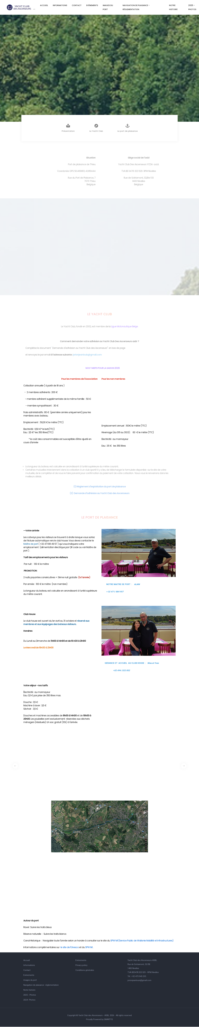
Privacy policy (81, 965)
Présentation (68, 128)
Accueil (44, 5)
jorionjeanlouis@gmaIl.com (139, 980)
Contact (76, 5)
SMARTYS (108, 1019)
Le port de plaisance (127, 128)
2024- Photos (29, 1000)
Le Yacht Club (96, 128)
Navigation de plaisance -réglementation (136, 7)
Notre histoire (173, 7)
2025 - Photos (29, 995)
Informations (60, 5)
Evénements (92, 5)
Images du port (108, 7)
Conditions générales (84, 970)
